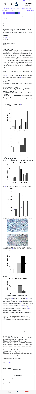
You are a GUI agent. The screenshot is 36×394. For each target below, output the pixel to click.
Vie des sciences (27, 0)
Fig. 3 (30, 159)
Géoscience (17, 0)
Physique (14, 0)
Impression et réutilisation (28, 8)
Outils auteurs (23, 8)
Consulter (3, 10)
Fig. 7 (12, 248)
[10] (7, 74)
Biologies (24, 0)
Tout (28, 10)
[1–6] (30, 71)
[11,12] (6, 75)
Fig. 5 (28, 185)
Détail (3, 37)
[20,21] (22, 305)
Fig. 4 (10, 185)
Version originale (5, 16)
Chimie (21, 0)
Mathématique (8, 0)
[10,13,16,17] (27, 298)
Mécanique (11, 0)
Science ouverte (13, 8)
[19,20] (28, 306)
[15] (12, 298)
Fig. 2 (20, 104)
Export (6, 37)
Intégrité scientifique (18, 8)
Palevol (19, 0)
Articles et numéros (8, 8)
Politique (10, 362)
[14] (20, 77)
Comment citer (9, 37)
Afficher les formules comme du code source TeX (27, 16)
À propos (4, 8)
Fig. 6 (5, 186)
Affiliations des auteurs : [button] (5, 44)
